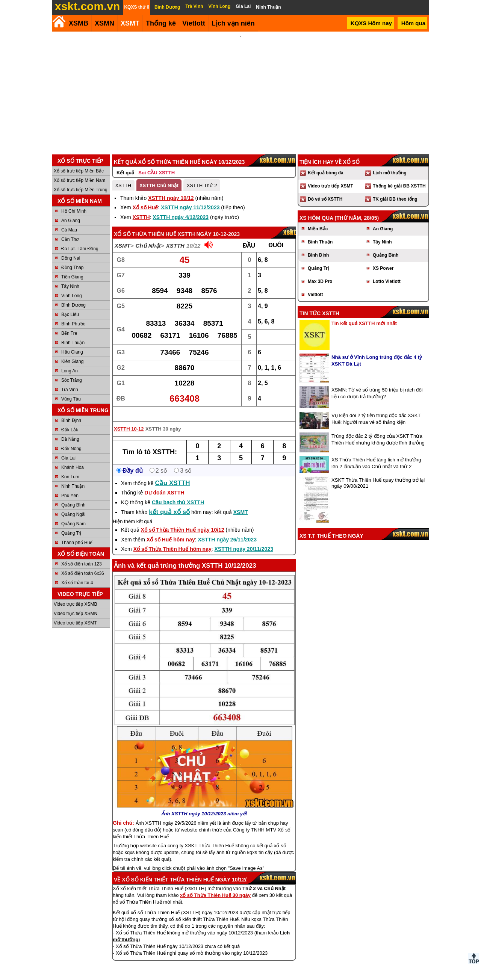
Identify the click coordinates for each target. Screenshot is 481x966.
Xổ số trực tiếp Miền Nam (79, 170)
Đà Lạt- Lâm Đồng (79, 238)
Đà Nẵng (70, 429)
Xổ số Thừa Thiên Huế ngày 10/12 (182, 520)
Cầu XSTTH (172, 472)
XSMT (130, 23)
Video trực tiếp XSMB (75, 594)
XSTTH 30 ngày (163, 419)
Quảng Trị (71, 523)
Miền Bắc (318, 218)
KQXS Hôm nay (371, 23)
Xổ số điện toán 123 (81, 553)
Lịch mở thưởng (390, 162)
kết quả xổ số (169, 501)
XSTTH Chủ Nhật (158, 175)
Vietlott (315, 284)
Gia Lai (68, 447)
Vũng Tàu (71, 389)
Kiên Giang (72, 351)
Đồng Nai (70, 248)
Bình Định (71, 410)
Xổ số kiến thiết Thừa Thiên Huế (168, 869)
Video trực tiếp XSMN (75, 603)
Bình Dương (73, 295)
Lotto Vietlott (387, 271)
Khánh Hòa (72, 457)
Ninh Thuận (73, 476)
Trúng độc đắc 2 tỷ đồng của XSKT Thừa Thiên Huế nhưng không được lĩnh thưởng (378, 429)
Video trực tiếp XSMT (75, 612)
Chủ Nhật (148, 235)
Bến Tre (69, 323)
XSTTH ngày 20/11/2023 (244, 539)
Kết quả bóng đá (325, 162)
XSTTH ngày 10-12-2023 (209, 224)
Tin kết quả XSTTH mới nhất (364, 313)
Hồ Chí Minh (73, 201)
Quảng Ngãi (73, 504)
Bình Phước (73, 313)
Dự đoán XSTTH (164, 482)
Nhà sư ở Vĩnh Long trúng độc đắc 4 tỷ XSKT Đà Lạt (376, 350)
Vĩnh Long (71, 285)
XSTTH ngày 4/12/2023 (181, 207)
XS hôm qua (316, 208)
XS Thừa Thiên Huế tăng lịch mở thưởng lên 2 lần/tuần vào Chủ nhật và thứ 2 (376, 453)
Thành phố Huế (76, 532)
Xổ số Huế (145, 197)
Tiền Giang (72, 266)
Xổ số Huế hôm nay (171, 529)
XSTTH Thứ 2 (202, 175)
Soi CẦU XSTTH (156, 162)
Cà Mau (69, 219)
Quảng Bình (73, 494)
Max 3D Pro (320, 271)
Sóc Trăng (71, 370)
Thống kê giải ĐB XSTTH (399, 175)
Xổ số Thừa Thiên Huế (145, 224)
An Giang (70, 210)
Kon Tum (70, 466)
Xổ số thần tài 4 (77, 572)
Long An (69, 360)
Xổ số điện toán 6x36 (82, 563)
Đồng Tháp (72, 257)
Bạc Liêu (70, 304)
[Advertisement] (240, 88)
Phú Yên (70, 485)
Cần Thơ (70, 229)
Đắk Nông (71, 438)
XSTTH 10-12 (129, 419)
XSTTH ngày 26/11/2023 (227, 529)
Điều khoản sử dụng (239, 963)
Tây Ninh (70, 276)
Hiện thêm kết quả (132, 511)
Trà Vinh (69, 379)
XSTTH (123, 175)
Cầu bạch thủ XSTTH (178, 492)
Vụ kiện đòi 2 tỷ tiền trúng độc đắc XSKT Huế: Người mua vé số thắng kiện (375, 408)
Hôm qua (413, 23)
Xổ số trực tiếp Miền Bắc (79, 160)
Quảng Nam (73, 513)
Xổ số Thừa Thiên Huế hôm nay (172, 539)
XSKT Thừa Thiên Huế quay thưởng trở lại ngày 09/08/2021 (378, 473)
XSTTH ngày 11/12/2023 (190, 197)
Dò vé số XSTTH (325, 189)
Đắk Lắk (69, 419)
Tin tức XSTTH (319, 303)
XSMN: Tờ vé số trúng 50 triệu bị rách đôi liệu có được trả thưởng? (377, 383)
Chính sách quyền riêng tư (289, 963)
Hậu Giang (72, 342)
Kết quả (125, 162)
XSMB (78, 23)
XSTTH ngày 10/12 (171, 188)
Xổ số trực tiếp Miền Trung (80, 179)
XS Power (383, 258)
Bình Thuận (73, 332)
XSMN (104, 23)
